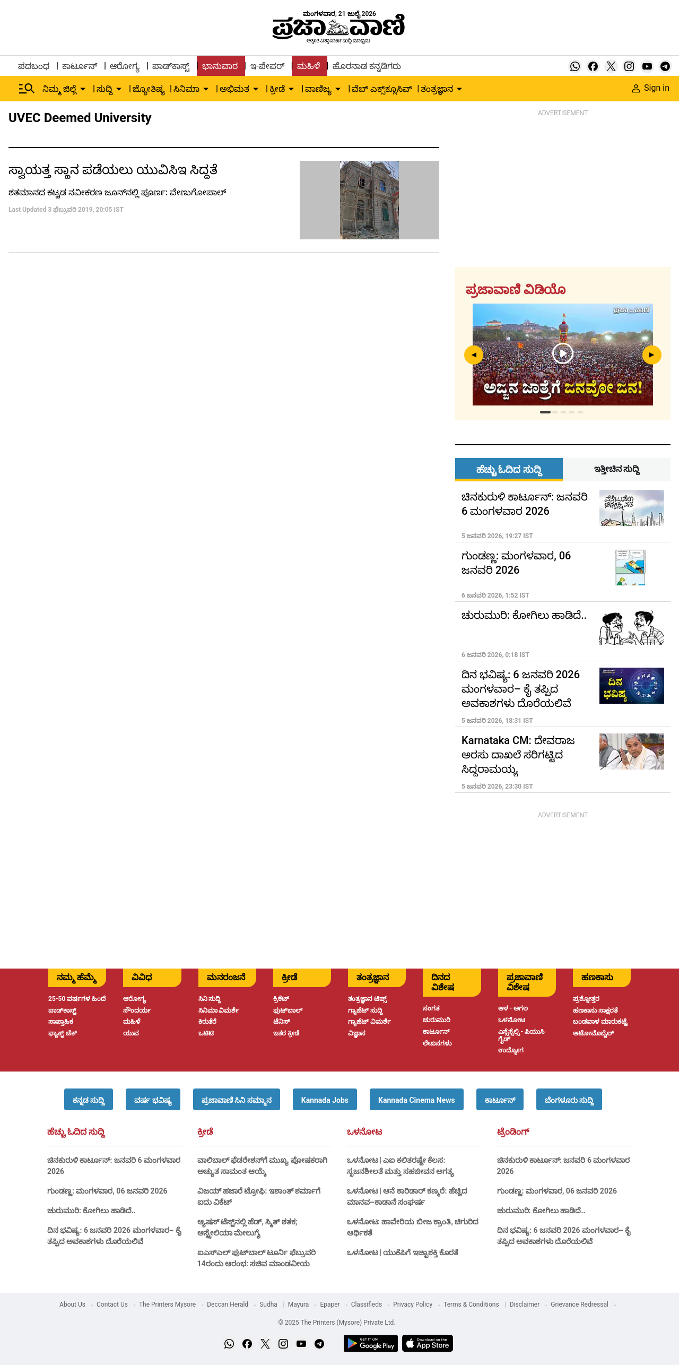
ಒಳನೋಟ (364, 1132)
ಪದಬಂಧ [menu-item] (33, 66)
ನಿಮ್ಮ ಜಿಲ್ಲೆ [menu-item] (59, 89)
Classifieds (366, 1304)
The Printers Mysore (167, 1304)
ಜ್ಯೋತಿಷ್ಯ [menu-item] (149, 89)
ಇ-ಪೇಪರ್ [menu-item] (267, 66)
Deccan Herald (227, 1304)
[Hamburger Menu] (27, 88)
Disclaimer (525, 1304)
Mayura (298, 1304)
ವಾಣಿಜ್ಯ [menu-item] (318, 89)
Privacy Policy (412, 1304)
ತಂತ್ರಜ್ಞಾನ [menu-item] (437, 89)
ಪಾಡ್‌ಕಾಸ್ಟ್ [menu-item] (170, 66)
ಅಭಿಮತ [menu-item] (234, 89)
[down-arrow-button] (83, 89)
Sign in (650, 88)
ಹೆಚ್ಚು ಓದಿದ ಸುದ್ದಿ (76, 1132)
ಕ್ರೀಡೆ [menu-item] (277, 89)
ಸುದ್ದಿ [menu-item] (104, 89)
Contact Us (112, 1304)
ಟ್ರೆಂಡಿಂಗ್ (513, 1132)
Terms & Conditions (471, 1304)
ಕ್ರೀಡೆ (205, 1132)
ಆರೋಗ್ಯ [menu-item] (125, 66)
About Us (72, 1304)
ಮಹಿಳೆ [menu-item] (308, 66)
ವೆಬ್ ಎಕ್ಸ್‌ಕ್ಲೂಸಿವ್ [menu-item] (382, 89)
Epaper (330, 1304)
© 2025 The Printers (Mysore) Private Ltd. (336, 1322)
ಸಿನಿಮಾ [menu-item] (186, 89)
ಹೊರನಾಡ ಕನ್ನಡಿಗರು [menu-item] (367, 66)
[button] (88, 1099)
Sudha (268, 1304)
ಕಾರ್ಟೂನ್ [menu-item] (79, 66)
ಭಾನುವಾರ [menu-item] (220, 66)
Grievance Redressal (579, 1304)
